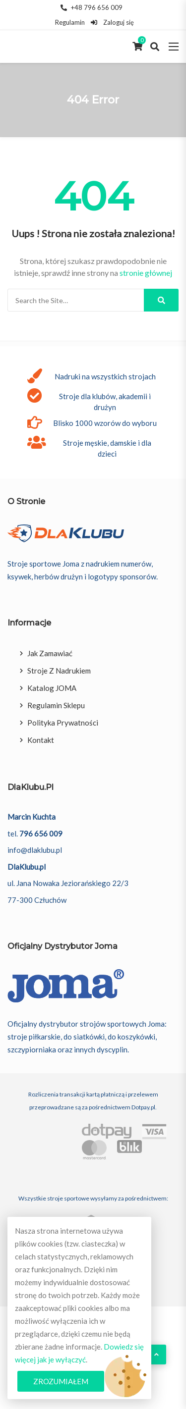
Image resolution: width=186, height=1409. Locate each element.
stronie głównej (146, 272)
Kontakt (40, 739)
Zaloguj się (112, 22)
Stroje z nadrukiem (59, 670)
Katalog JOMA (51, 687)
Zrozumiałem (60, 1381)
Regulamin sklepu (56, 705)
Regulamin (70, 22)
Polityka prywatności (62, 722)
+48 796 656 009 (92, 7)
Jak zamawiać (49, 653)
